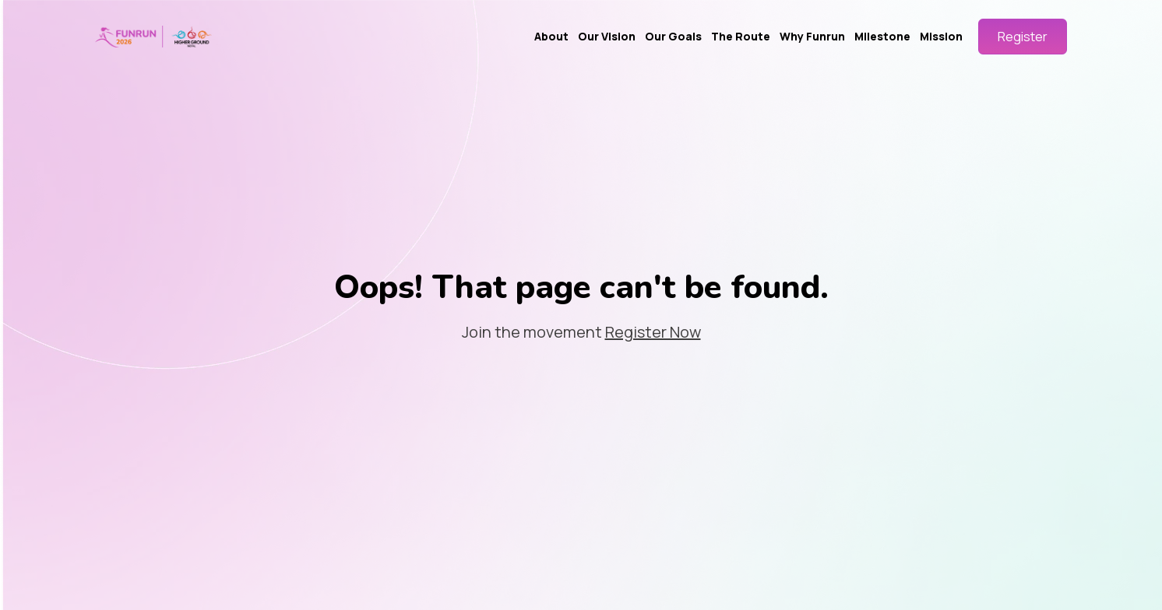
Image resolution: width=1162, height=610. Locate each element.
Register (1023, 36)
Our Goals (673, 36)
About (551, 36)
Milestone (882, 36)
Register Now (653, 331)
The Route (740, 36)
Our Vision (607, 36)
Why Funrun (812, 36)
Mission (941, 36)
